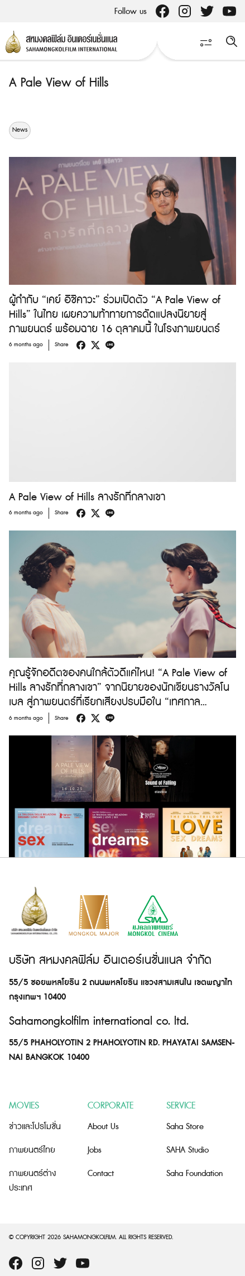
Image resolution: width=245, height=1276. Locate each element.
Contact (101, 1173)
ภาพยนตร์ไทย (32, 1150)
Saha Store (185, 1126)
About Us (103, 1126)
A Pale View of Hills (58, 83)
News (19, 130)
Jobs (95, 1150)
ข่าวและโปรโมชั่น (35, 1126)
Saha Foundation (194, 1173)
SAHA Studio (187, 1150)
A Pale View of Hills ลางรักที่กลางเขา (87, 497)
